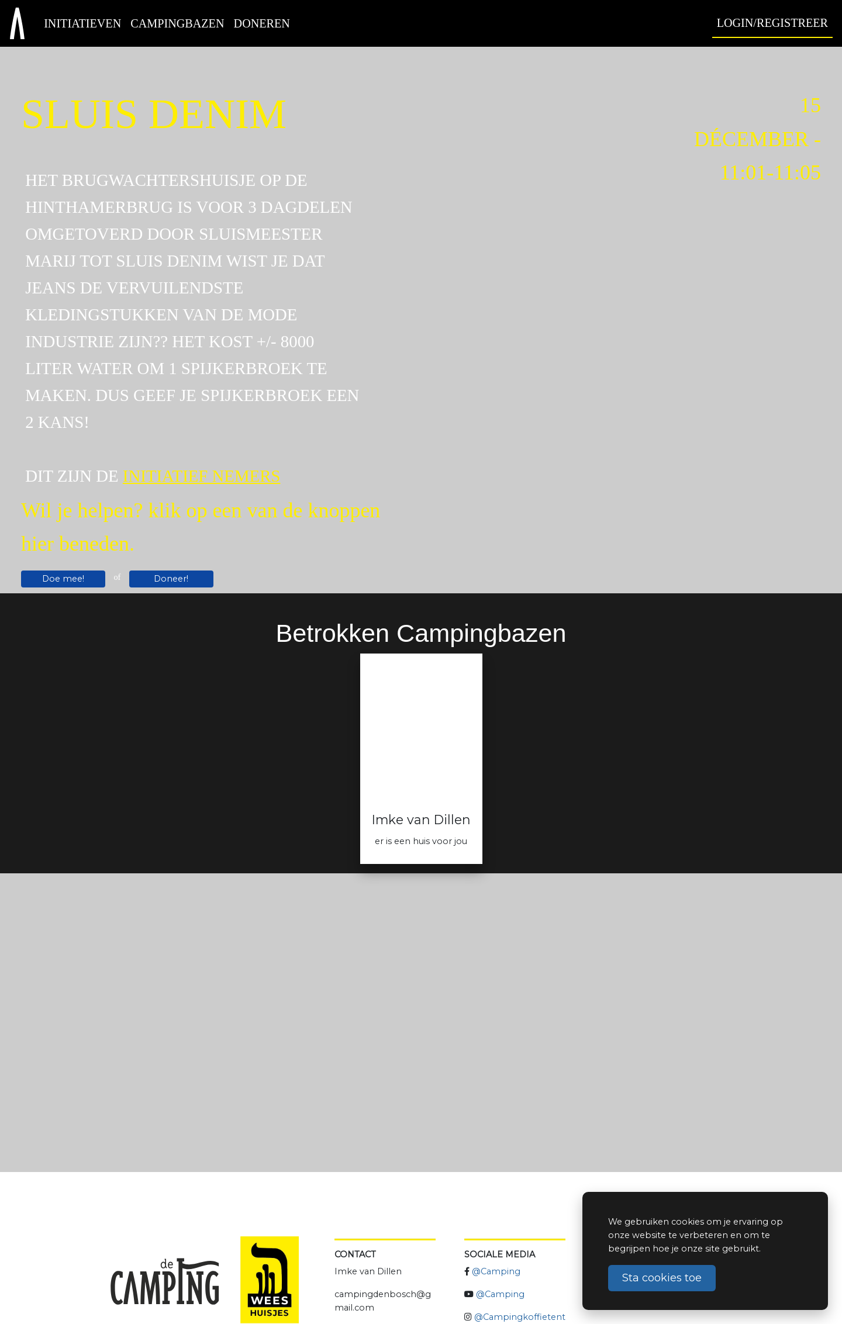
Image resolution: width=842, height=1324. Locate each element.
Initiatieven (82, 23)
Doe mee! (63, 578)
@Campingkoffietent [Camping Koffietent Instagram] (519, 1317)
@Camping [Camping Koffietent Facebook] (496, 1271)
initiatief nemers (202, 475)
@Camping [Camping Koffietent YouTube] (500, 1294)
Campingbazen (177, 23)
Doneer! (171, 578)
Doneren (262, 23)
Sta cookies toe (662, 1277)
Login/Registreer (772, 22)
